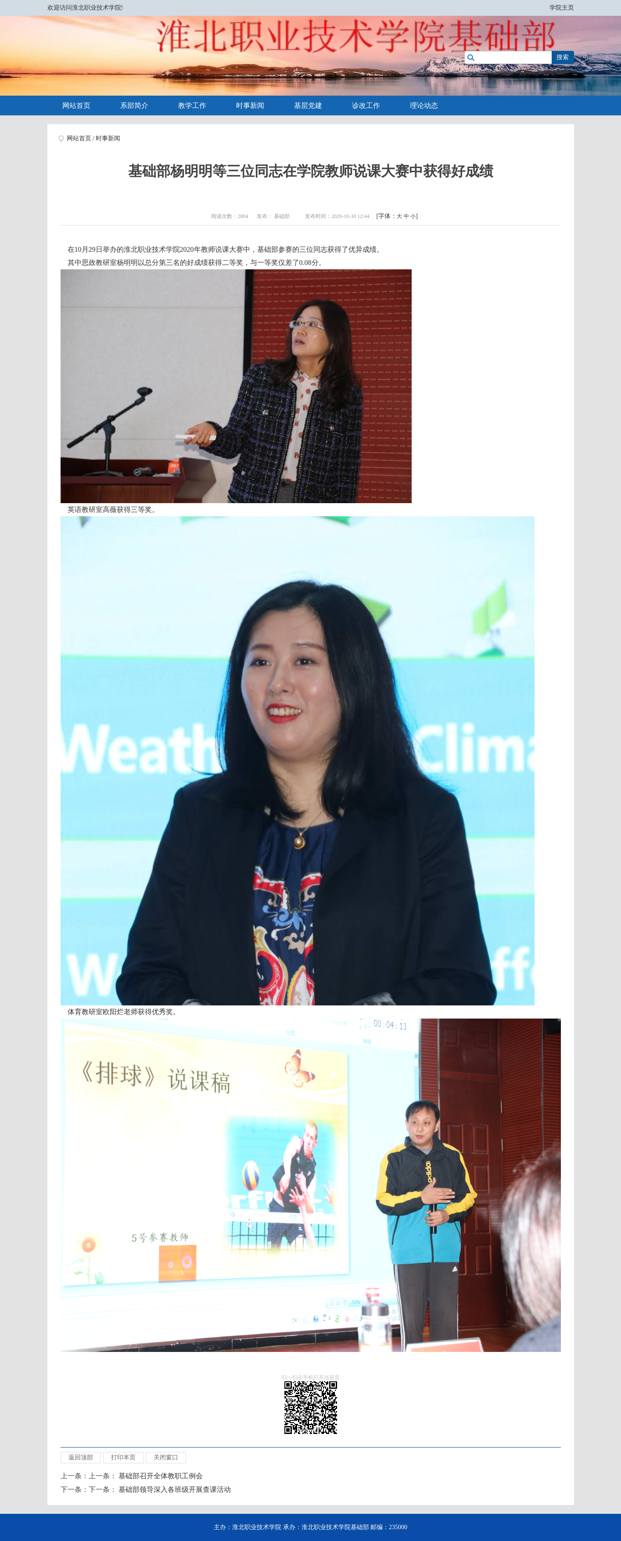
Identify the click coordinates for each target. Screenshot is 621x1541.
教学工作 (192, 105)
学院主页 (561, 7)
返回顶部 (80, 1457)
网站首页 (76, 105)
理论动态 (424, 105)
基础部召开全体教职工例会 (160, 1476)
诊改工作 (366, 105)
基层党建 (308, 105)
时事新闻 (250, 105)
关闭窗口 (166, 1457)
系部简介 (134, 105)
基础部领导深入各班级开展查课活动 (174, 1489)
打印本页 (123, 1457)
